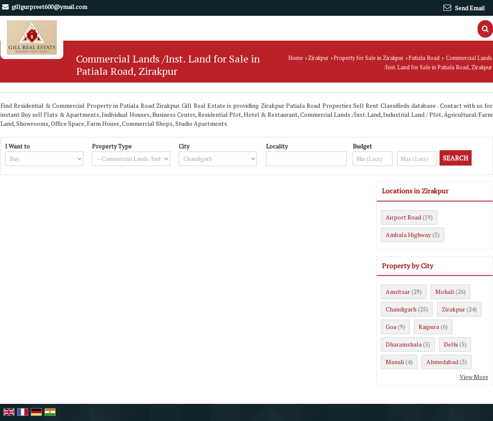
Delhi (451, 344)
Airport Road (403, 217)
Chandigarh (401, 309)
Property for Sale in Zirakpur (369, 58)
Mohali (444, 292)
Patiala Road (424, 58)
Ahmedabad (442, 362)
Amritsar (398, 292)
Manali (395, 362)
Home (295, 58)
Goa (391, 327)
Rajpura (429, 327)
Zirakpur (318, 58)
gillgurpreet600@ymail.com (49, 7)
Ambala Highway (408, 235)
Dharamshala (404, 344)
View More (474, 377)
